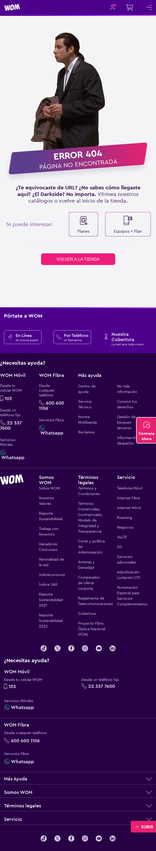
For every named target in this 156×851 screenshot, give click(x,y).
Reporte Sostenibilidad (51, 516)
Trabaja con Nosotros (49, 531)
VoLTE (122, 537)
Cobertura (87, 613)
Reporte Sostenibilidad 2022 (51, 621)
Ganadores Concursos (48, 547)
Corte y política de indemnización (91, 547)
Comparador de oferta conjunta (89, 583)
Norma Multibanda (87, 419)
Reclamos (86, 432)
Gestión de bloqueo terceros (126, 422)
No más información (127, 389)
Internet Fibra (128, 498)
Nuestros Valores (46, 501)
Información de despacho (130, 440)
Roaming (124, 517)
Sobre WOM (49, 488)
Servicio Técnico (85, 404)
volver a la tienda (78, 259)
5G (119, 547)
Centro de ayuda (87, 389)
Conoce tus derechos (127, 404)
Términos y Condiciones (89, 491)
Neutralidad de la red (51, 562)
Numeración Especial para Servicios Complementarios (130, 595)
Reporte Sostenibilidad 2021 (51, 600)
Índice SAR (48, 584)
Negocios (125, 527)
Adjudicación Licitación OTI (128, 575)
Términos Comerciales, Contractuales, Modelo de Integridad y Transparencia (90, 517)
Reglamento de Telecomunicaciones (91, 601)
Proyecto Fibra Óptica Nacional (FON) (91, 629)
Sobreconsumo (52, 574)
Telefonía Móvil (129, 488)
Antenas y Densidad (86, 565)
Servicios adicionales (126, 559)
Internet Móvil (129, 507)
